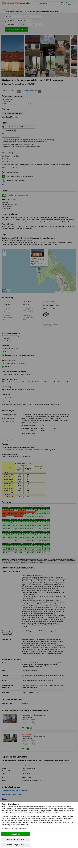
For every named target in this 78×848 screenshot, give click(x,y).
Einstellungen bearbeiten (15, 839)
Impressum (22, 828)
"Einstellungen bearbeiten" (39, 818)
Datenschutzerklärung (9, 828)
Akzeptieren (16, 834)
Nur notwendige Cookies (15, 845)
